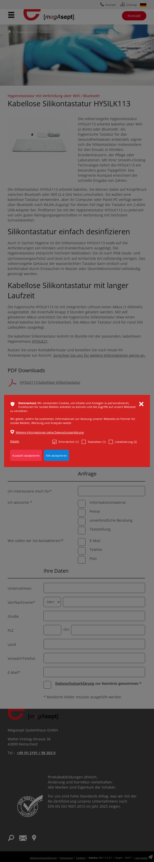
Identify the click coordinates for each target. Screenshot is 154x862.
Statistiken (94, 442)
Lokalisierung (123, 442)
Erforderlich (65, 442)
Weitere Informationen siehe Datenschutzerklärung (50, 432)
